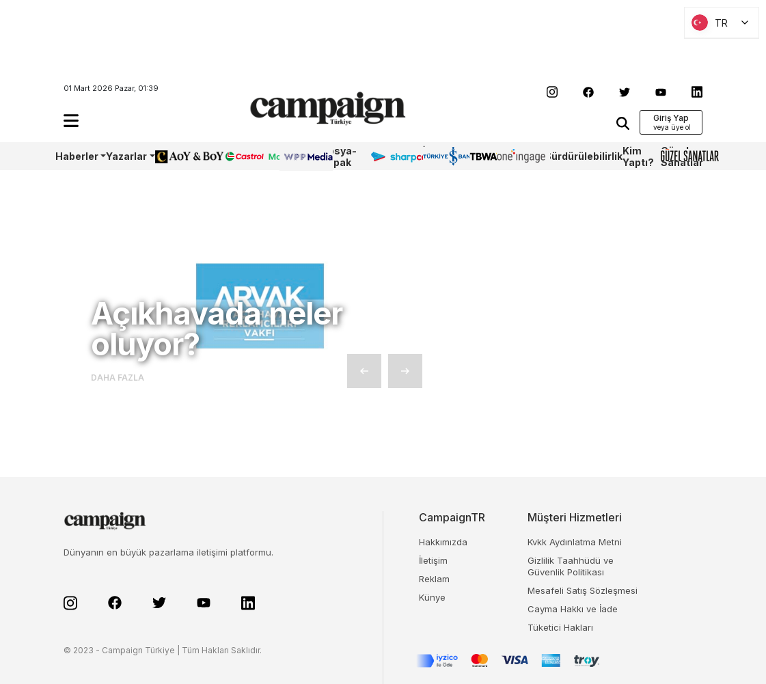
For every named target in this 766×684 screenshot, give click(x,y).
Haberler (76, 156)
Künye (432, 597)
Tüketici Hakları (560, 627)
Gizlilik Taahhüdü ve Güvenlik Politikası (571, 566)
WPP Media (294, 156)
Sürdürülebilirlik (584, 156)
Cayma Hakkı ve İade (573, 608)
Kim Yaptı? (638, 156)
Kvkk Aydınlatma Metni (575, 541)
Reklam (434, 578)
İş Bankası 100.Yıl (442, 156)
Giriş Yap (671, 118)
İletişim (433, 560)
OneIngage (521, 156)
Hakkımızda (443, 541)
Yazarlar (126, 156)
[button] (71, 120)
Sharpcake (396, 156)
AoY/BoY (175, 156)
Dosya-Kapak (338, 156)
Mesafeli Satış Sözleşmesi (583, 590)
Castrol (241, 156)
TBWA (483, 156)
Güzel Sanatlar (682, 156)
